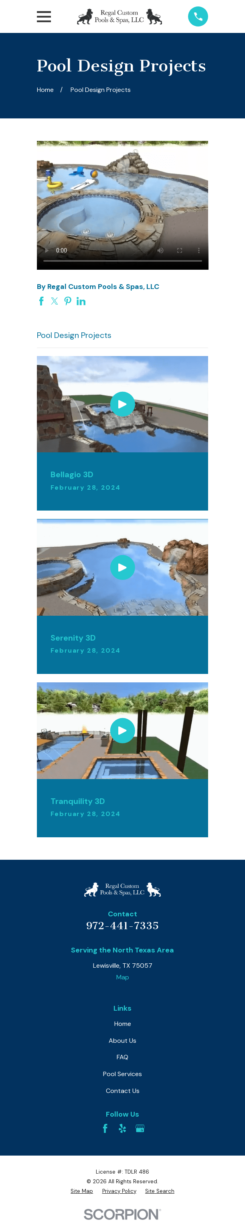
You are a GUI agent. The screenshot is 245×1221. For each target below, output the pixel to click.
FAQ (122, 1057)
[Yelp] (122, 1128)
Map (122, 977)
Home (122, 1024)
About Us (122, 1040)
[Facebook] (105, 1128)
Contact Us (123, 1091)
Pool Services (122, 1074)
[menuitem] (82, 1191)
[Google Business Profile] (140, 1128)
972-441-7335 (122, 926)
